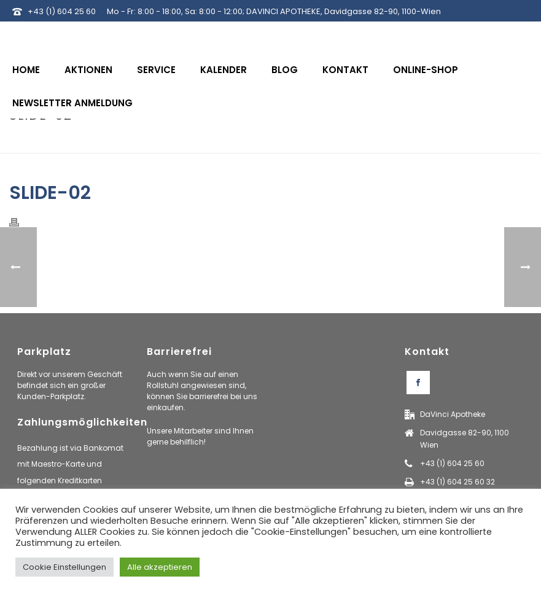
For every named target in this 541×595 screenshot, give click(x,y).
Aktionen (88, 69)
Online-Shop (425, 69)
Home (26, 69)
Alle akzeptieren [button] (159, 567)
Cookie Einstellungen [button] (64, 567)
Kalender (223, 69)
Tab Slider (458, 141)
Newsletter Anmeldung (72, 102)
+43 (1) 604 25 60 (62, 11)
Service (156, 69)
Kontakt (345, 69)
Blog (284, 69)
